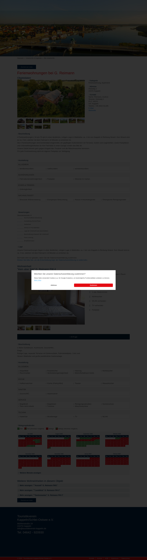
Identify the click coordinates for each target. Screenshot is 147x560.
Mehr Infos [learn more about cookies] (37, 280)
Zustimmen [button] (93, 285)
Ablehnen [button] (54, 285)
